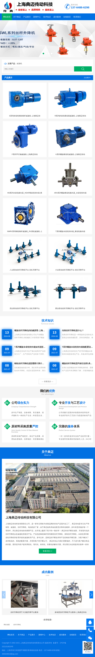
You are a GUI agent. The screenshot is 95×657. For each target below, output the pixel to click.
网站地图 (7, 624)
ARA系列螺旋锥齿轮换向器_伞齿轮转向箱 (70, 193)
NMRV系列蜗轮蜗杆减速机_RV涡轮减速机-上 (24, 231)
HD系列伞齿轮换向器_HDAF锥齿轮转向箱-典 (24, 193)
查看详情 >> (47, 551)
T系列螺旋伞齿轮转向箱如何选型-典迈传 (30, 347)
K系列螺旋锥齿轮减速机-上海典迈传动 (70, 154)
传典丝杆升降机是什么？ (73, 330)
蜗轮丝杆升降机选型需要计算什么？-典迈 (30, 363)
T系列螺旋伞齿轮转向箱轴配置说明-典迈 (77, 347)
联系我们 (77, 17)
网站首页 (7, 17)
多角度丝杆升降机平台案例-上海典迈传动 (70, 612)
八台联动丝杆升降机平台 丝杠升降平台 (25, 270)
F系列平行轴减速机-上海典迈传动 (25, 154)
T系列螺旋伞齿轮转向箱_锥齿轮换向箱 (70, 231)
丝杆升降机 (17, 624)
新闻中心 (37, 17)
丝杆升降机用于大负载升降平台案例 (24, 612)
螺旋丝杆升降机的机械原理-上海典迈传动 (30, 330)
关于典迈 (17, 17)
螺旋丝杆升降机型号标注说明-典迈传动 (77, 363)
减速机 (19, 63)
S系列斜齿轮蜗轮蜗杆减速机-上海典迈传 (24, 116)
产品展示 (27, 17)
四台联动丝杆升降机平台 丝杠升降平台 (25, 308)
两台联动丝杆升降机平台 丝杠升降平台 (70, 308)
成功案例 (57, 17)
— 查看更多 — (47, 381)
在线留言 (67, 17)
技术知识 (47, 17)
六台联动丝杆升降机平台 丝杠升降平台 (70, 270)
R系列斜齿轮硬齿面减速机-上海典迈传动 (70, 116)
